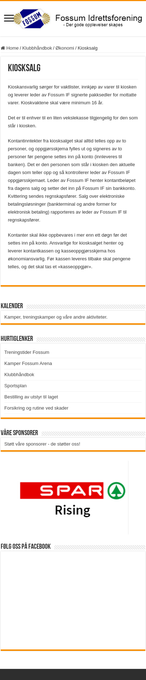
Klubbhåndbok (37, 48)
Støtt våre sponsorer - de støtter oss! (42, 444)
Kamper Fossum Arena (28, 363)
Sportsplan (15, 385)
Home (10, 48)
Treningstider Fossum (26, 352)
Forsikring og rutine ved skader (36, 408)
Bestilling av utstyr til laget (31, 397)
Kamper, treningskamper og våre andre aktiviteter (55, 317)
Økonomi (65, 48)
